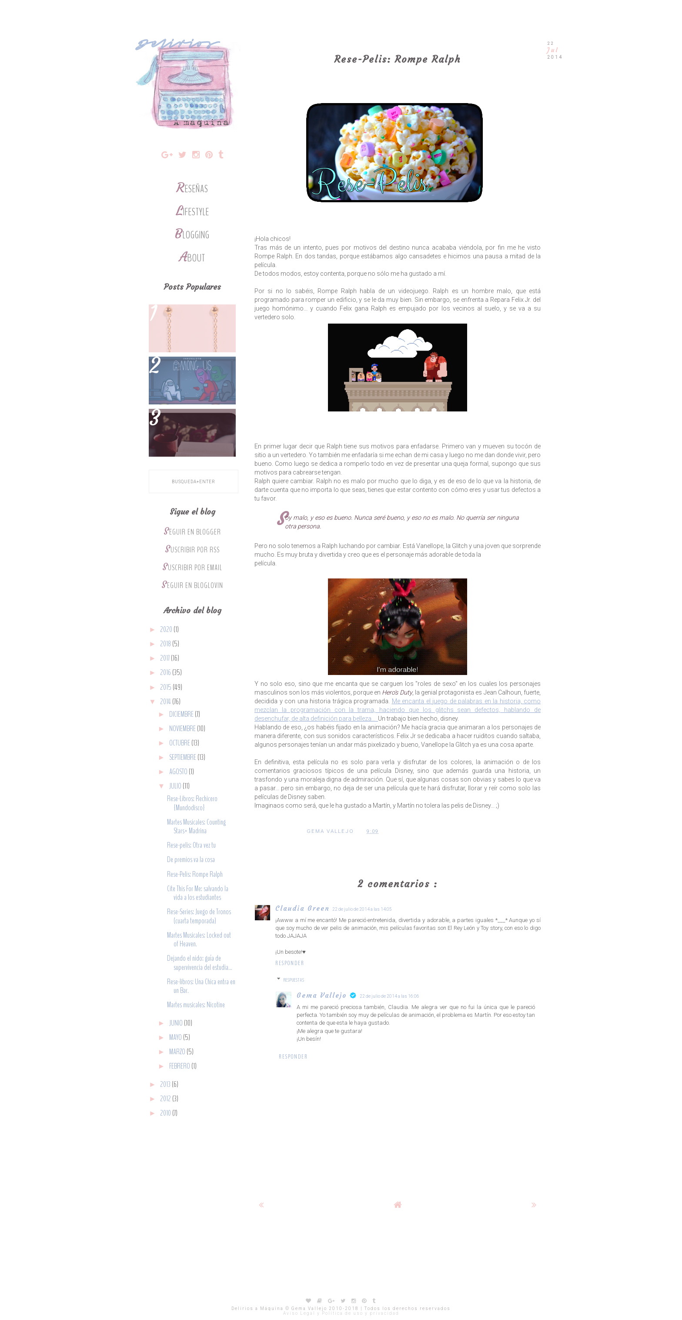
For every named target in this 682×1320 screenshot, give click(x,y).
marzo (178, 1052)
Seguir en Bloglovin (192, 586)
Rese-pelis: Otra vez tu (191, 845)
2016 (166, 673)
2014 (166, 702)
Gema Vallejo (322, 995)
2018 (166, 644)
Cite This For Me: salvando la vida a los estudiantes (197, 893)
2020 (167, 630)
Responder (289, 963)
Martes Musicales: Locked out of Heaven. (199, 939)
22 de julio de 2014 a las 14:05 (362, 909)
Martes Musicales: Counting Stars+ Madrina (196, 826)
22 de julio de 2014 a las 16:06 (389, 996)
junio (176, 1023)
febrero (180, 1066)
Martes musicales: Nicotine (196, 1005)
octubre (180, 743)
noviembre (183, 729)
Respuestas (294, 980)
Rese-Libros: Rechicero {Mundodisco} (192, 803)
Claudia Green (302, 908)
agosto (179, 772)
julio (176, 786)
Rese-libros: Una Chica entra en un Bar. (201, 986)
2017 (165, 658)
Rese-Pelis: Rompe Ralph (195, 874)
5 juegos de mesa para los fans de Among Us (192, 374)
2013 (166, 1084)
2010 (166, 1113)
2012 (166, 1099)
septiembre (183, 757)
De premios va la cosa (191, 860)
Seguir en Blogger (192, 532)
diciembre (182, 714)
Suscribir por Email (192, 568)
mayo (176, 1038)
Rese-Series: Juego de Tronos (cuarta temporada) (199, 916)
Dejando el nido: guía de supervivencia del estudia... (199, 962)
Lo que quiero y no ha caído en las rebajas (192, 322)
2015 (166, 687)
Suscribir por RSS (192, 550)
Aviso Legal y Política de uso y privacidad (341, 1313)
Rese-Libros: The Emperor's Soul (192, 426)
